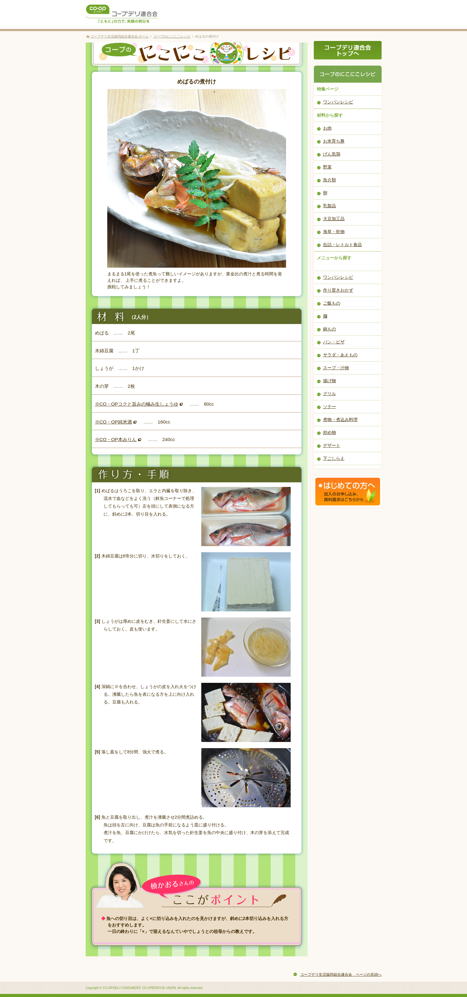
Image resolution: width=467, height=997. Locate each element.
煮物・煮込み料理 (340, 419)
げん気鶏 (331, 154)
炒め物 (329, 432)
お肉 (327, 128)
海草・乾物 (334, 231)
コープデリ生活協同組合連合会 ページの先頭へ (341, 974)
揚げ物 (329, 380)
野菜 (327, 166)
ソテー (329, 406)
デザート (331, 445)
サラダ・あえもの (340, 354)
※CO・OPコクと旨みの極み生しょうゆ (136, 404)
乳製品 (329, 205)
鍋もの (329, 328)
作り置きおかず (338, 290)
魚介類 (329, 179)
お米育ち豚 (334, 141)
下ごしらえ (334, 458)
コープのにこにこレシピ (171, 36)
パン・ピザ (334, 341)
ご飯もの (331, 303)
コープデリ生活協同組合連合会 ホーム (119, 36)
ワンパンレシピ (338, 101)
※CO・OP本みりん (116, 439)
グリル (329, 393)
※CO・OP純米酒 (113, 421)
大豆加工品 (334, 218)
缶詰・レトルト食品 (342, 244)
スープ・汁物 (336, 367)
